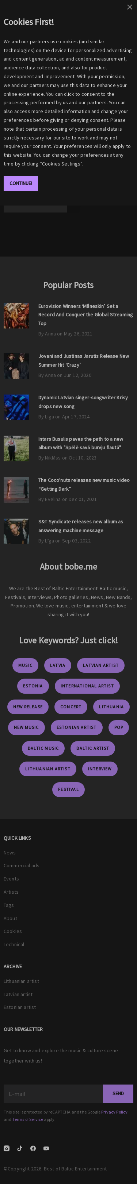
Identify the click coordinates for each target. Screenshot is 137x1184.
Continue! (20, 183)
